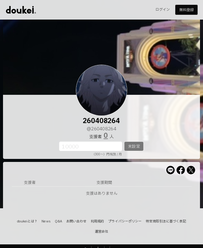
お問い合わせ (76, 221)
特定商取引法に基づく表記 (166, 221)
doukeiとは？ (27, 221)
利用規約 (97, 221)
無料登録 (186, 10)
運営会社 (101, 231)
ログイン (162, 9)
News (46, 221)
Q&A (58, 221)
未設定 (134, 147)
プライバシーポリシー (125, 221)
